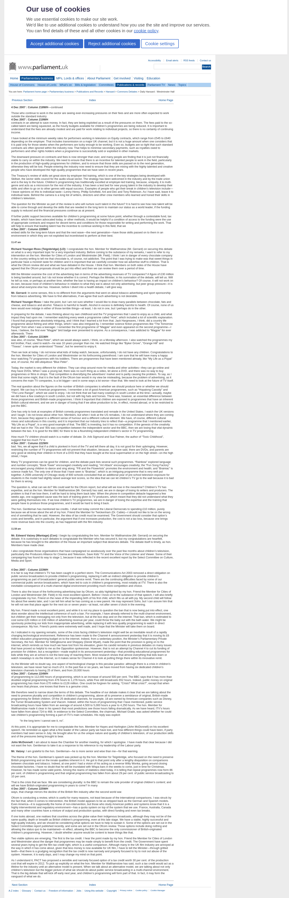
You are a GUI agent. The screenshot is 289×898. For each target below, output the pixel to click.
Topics (182, 84)
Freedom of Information (61, 890)
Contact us (205, 60)
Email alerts (172, 60)
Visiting (138, 78)
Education (153, 78)
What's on (66, 84)
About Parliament (98, 78)
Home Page (165, 100)
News (171, 84)
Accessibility (154, 60)
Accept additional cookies (54, 43)
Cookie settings (160, 43)
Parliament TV (156, 84)
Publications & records (130, 84)
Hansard (110, 91)
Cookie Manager (158, 890)
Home (14, 78)
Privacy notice (126, 890)
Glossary (26, 890)
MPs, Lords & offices (70, 78)
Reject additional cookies (112, 43)
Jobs (78, 890)
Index (92, 100)
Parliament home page (35, 91)
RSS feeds (189, 60)
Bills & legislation (85, 84)
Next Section (20, 884)
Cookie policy (141, 890)
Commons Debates (127, 91)
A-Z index (14, 890)
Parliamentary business (37, 78)
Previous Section (22, 100)
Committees (106, 84)
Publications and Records (89, 91)
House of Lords (47, 84)
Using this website (93, 890)
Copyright (112, 890)
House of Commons (22, 84)
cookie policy (146, 30)
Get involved (122, 78)
